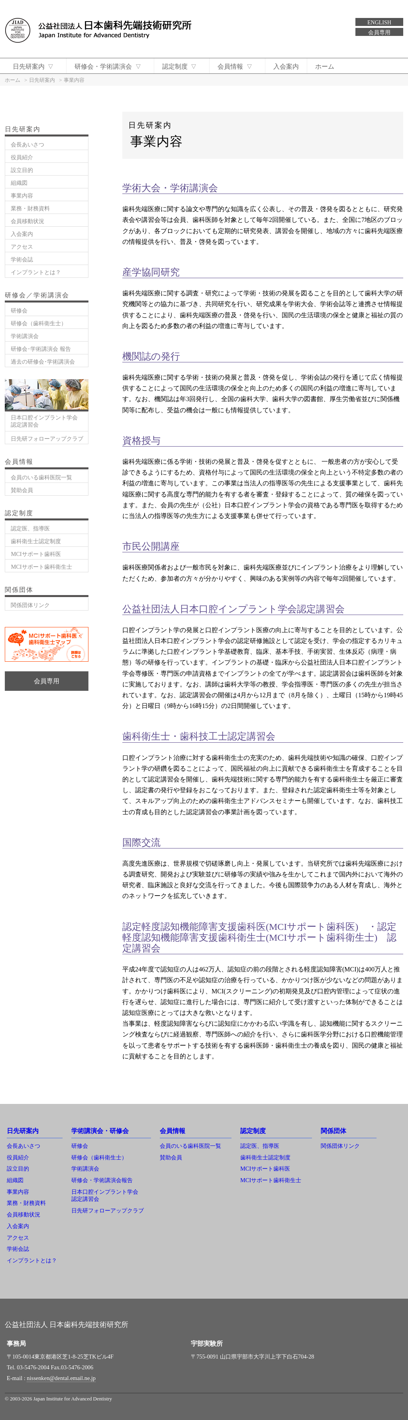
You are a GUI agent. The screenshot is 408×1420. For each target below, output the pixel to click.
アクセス (22, 246)
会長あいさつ (27, 144)
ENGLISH (379, 23)
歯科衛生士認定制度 (36, 541)
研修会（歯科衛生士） (39, 323)
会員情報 (239, 66)
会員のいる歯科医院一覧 (41, 477)
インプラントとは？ (36, 272)
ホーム (329, 66)
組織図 (19, 183)
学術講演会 (25, 336)
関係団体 (333, 1130)
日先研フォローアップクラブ (47, 438)
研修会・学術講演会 (109, 66)
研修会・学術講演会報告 (102, 1180)
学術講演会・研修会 (100, 1130)
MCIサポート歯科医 (36, 554)
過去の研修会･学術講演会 (43, 361)
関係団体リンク (30, 605)
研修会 (19, 310)
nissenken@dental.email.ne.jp (61, 1378)
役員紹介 (22, 157)
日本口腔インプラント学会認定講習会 (44, 420)
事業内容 (22, 195)
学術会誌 (22, 259)
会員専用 (379, 33)
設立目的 (22, 170)
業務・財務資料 (30, 208)
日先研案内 (34, 66)
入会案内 (290, 66)
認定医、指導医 (30, 528)
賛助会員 (22, 490)
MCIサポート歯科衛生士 (41, 567)
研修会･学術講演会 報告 (41, 349)
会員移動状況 (27, 221)
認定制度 (182, 66)
